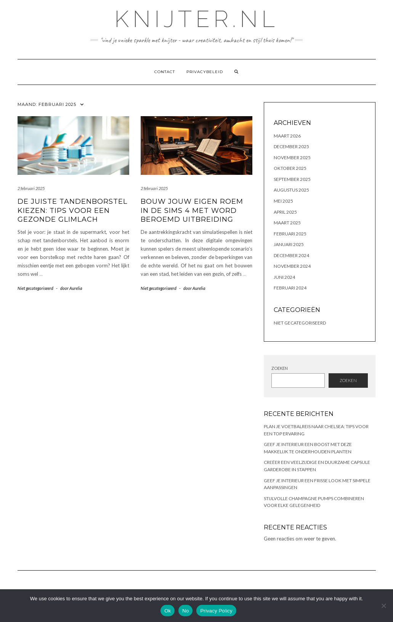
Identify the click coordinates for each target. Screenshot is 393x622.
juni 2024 (284, 277)
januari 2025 (289, 244)
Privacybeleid (204, 71)
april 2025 (285, 212)
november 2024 (292, 266)
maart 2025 (287, 222)
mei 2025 (283, 201)
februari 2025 (290, 234)
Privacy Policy (216, 611)
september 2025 (292, 179)
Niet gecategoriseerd (35, 288)
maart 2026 (287, 136)
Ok (167, 611)
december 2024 (291, 255)
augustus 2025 (291, 190)
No (185, 611)
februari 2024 (290, 288)
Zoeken (279, 368)
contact (164, 71)
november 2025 (292, 157)
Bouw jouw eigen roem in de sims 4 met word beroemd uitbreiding (192, 210)
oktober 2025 (290, 168)
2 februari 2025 (31, 188)
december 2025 (291, 146)
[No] (383, 605)
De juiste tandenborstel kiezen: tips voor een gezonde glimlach (72, 210)
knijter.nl (196, 19)
